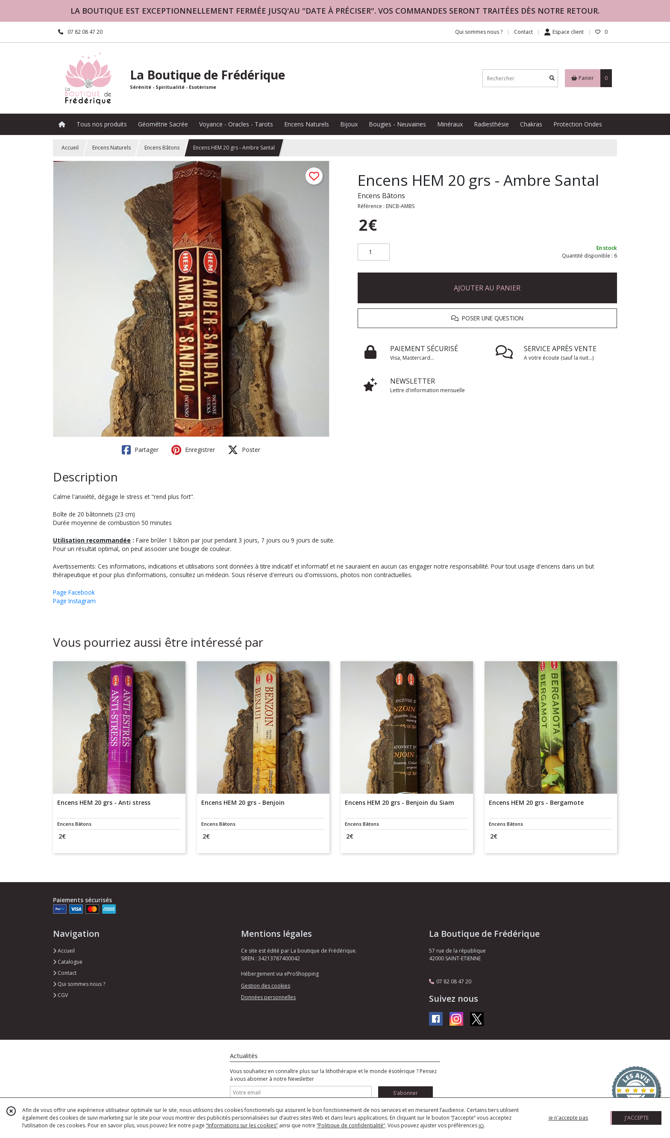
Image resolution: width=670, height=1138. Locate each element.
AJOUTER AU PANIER (487, 288)
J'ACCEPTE (637, 1117)
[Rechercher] (552, 78)
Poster (244, 450)
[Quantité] (374, 252)
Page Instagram (74, 601)
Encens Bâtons (161, 147)
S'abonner (405, 1093)
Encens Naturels (111, 147)
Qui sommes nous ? (79, 984)
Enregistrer (193, 450)
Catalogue (67, 961)
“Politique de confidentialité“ (351, 1125)
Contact (523, 31)
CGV (60, 995)
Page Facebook (74, 592)
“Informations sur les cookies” (242, 1125)
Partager (140, 450)
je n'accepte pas (568, 1117)
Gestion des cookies (265, 985)
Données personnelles (268, 997)
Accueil (70, 147)
